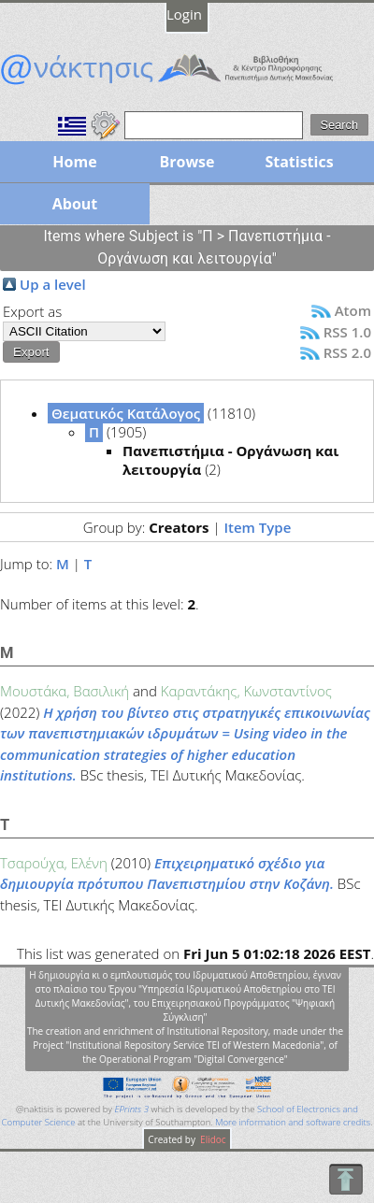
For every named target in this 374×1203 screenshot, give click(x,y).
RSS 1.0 (347, 331)
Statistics (299, 161)
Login (184, 14)
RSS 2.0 (347, 352)
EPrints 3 (131, 1109)
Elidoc (212, 1139)
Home (74, 161)
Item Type (257, 527)
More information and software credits (292, 1122)
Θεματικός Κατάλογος (125, 413)
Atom (353, 310)
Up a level (53, 284)
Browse (186, 161)
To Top (345, 1179)
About (75, 203)
